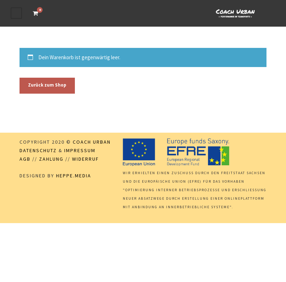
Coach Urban (92, 142)
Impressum (79, 150)
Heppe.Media (73, 175)
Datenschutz (38, 150)
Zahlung (51, 159)
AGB (25, 159)
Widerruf (85, 159)
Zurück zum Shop (47, 85)
